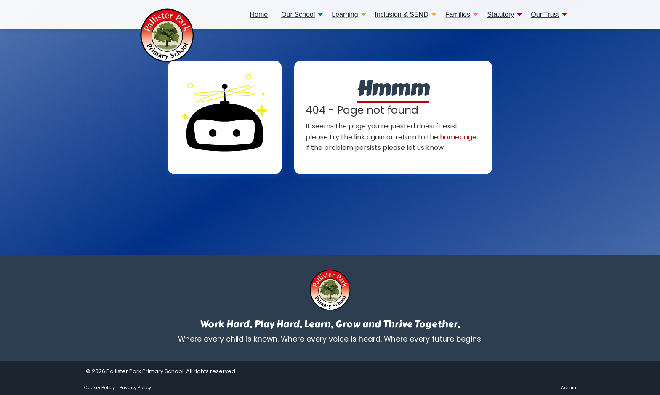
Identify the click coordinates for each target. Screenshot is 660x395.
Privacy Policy (135, 387)
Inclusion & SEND (401, 14)
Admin (568, 387)
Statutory (500, 14)
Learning (345, 14)
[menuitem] (259, 15)
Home (259, 14)
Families (458, 14)
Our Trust (545, 14)
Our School (298, 14)
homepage (458, 137)
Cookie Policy (99, 387)
